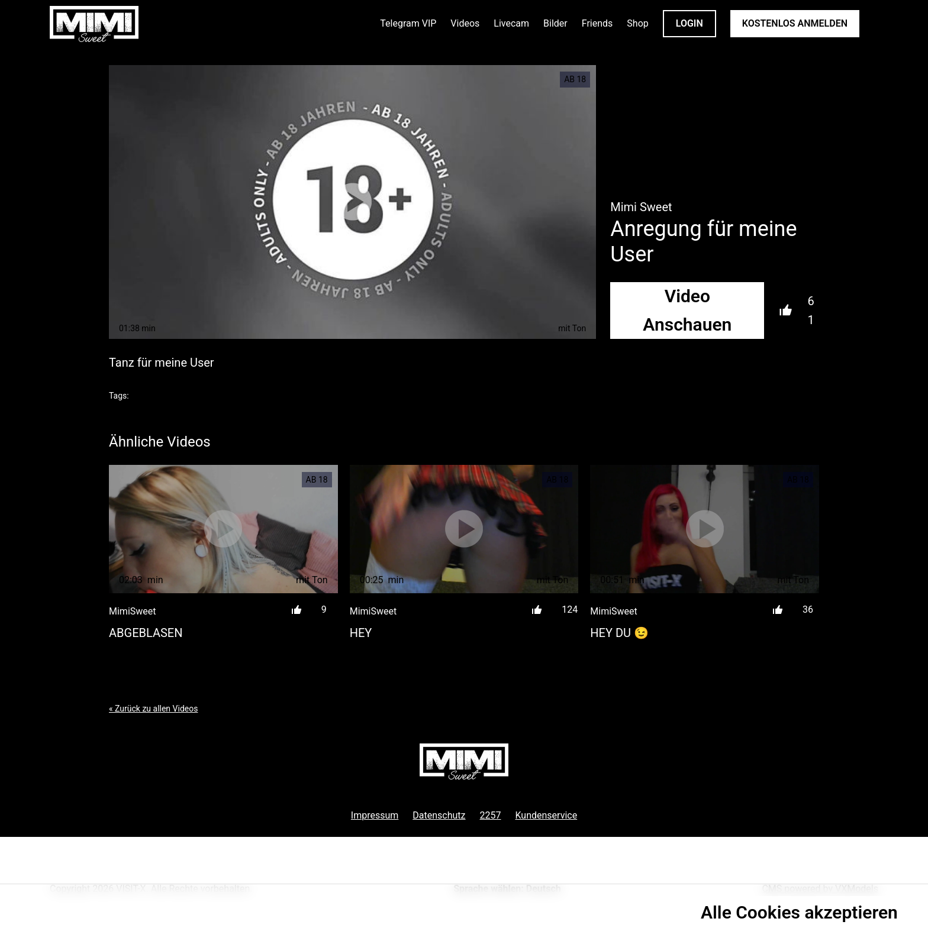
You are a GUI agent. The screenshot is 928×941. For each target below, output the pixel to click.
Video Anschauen (687, 310)
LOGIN (689, 23)
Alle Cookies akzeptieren (799, 912)
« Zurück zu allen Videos (153, 708)
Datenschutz (439, 815)
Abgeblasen (145, 633)
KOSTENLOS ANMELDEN (795, 23)
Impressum (375, 815)
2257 (490, 815)
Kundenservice (546, 815)
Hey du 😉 (619, 633)
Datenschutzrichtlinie (78, 917)
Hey (361, 633)
